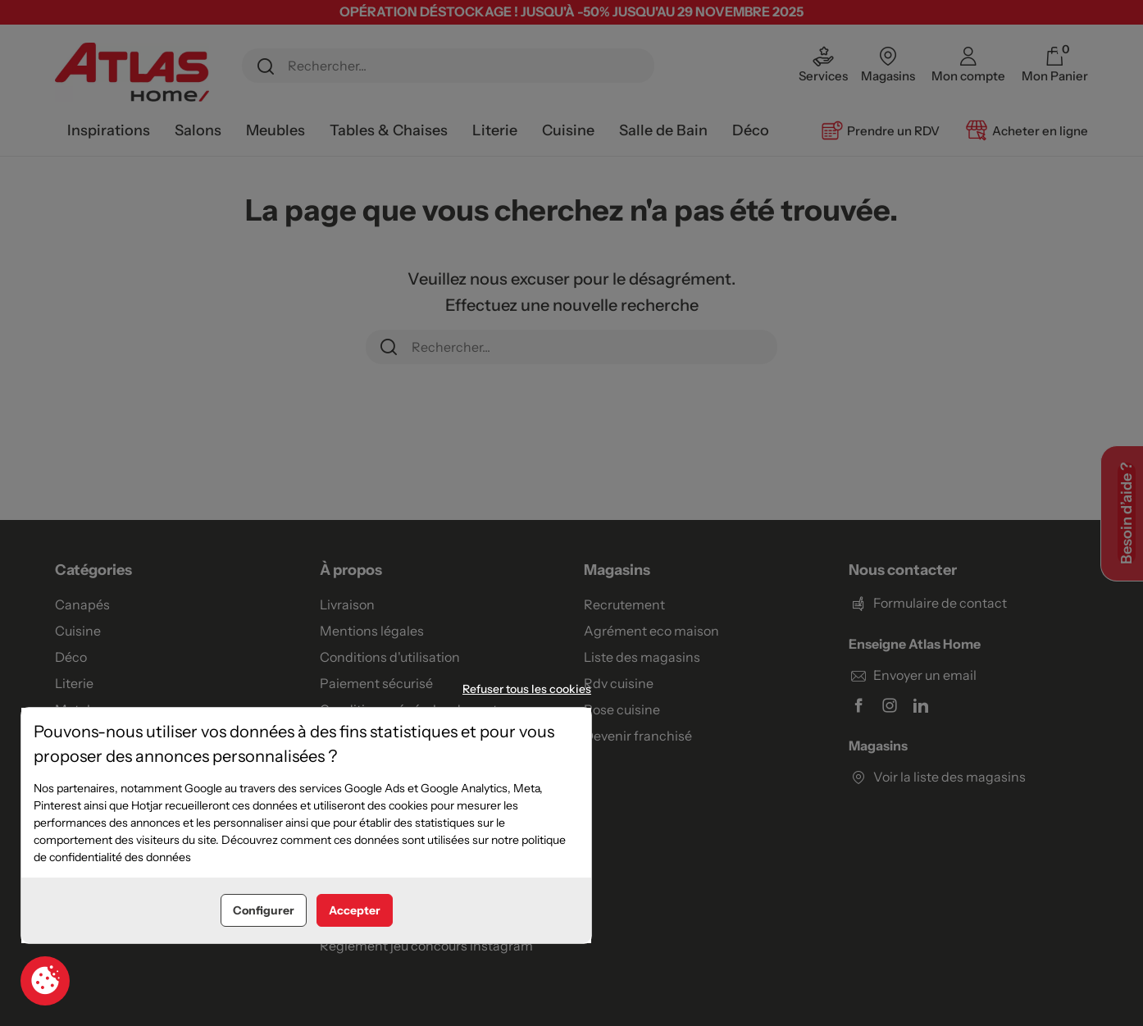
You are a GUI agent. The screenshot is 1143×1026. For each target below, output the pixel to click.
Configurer (263, 910)
